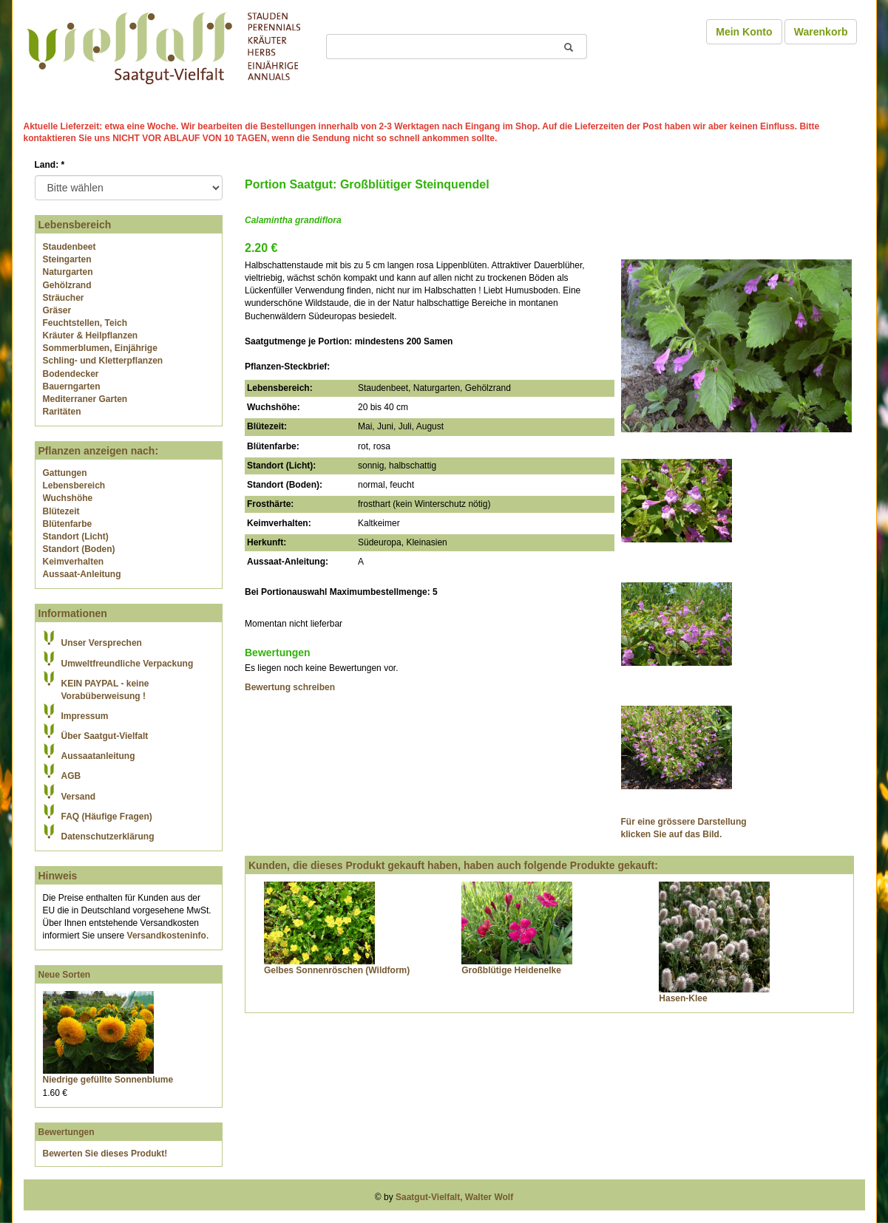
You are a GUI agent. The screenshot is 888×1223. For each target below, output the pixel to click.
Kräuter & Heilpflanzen (90, 335)
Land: (50, 165)
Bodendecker (71, 374)
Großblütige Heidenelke (511, 970)
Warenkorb (821, 32)
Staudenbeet (69, 247)
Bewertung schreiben (290, 687)
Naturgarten (68, 272)
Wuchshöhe (68, 498)
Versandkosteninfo (166, 935)
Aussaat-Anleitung (82, 574)
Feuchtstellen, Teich (85, 323)
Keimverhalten (73, 561)
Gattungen (65, 473)
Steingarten (67, 259)
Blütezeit (61, 511)
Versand (78, 796)
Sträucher (63, 298)
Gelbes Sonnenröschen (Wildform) (337, 970)
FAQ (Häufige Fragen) (106, 816)
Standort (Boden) (79, 549)
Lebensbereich (74, 485)
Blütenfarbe (67, 524)
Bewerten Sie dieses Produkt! (105, 1153)
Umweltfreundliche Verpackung (127, 663)
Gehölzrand (67, 285)
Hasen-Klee (683, 998)
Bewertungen (66, 1132)
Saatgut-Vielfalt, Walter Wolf (454, 1197)
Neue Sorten (64, 975)
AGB (71, 776)
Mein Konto (744, 32)
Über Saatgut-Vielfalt (105, 736)
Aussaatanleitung (98, 756)
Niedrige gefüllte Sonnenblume (108, 1079)
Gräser (57, 310)
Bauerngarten (72, 386)
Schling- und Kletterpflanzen (103, 360)
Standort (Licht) (76, 536)
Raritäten (62, 411)
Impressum (85, 716)
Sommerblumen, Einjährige (100, 348)
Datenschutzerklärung (108, 836)
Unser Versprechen (101, 643)
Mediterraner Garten (85, 399)
